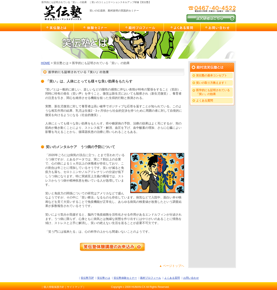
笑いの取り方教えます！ (211, 82)
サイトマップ (74, 286)
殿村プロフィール (141, 27)
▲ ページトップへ (171, 265)
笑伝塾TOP (87, 277)
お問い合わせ (218, 27)
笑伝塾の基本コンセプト (211, 75)
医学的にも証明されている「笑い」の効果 (213, 92)
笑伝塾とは (57, 27)
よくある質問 (182, 27)
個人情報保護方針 (53, 286)
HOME (45, 63)
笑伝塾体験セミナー (96, 27)
